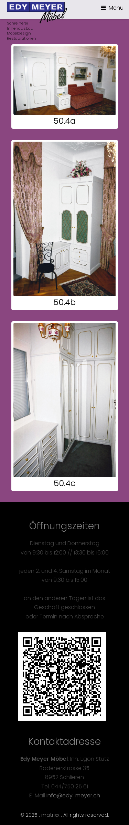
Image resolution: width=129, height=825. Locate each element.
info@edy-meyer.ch (73, 795)
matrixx (50, 815)
